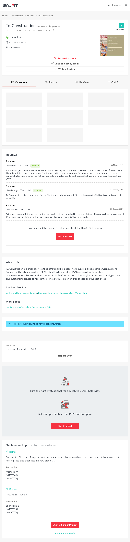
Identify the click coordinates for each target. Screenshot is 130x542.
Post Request (114, 5)
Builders (30, 15)
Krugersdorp (17, 15)
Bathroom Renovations (17, 293)
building (48, 307)
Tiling (84, 293)
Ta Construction (45, 15)
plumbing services (35, 307)
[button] (126, 5)
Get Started (65, 425)
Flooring (42, 293)
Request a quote (65, 58)
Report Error (65, 355)
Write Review (65, 236)
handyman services (15, 307)
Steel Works (75, 293)
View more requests (65, 533)
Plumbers (63, 293)
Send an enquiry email (65, 63)
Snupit (5, 15)
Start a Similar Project (65, 524)
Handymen (52, 293)
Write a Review (65, 69)
